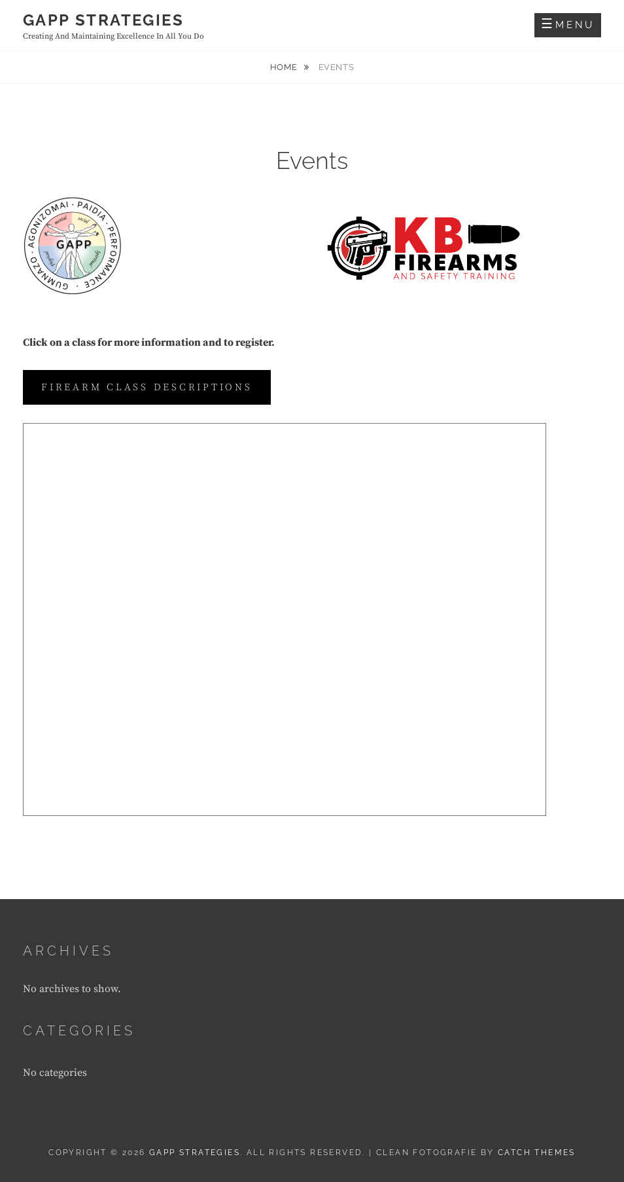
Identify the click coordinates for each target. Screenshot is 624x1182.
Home (285, 67)
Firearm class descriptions (146, 387)
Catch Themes (537, 1152)
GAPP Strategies (103, 19)
